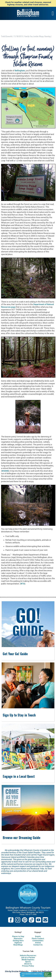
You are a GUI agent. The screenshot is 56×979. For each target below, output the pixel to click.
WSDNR (5, 471)
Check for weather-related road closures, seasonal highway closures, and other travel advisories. (28, 3)
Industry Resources (28, 955)
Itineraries (18, 938)
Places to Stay (18, 936)
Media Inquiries (28, 960)
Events (38, 936)
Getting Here (18, 941)
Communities (37, 941)
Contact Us (38, 945)
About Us (28, 964)
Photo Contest (38, 938)
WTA (23, 584)
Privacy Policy (28, 966)
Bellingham (20, 70)
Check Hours (43, 910)
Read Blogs (18, 945)
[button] (47, 974)
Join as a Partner (28, 957)
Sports (28, 962)
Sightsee (18, 943)
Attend (38, 943)
